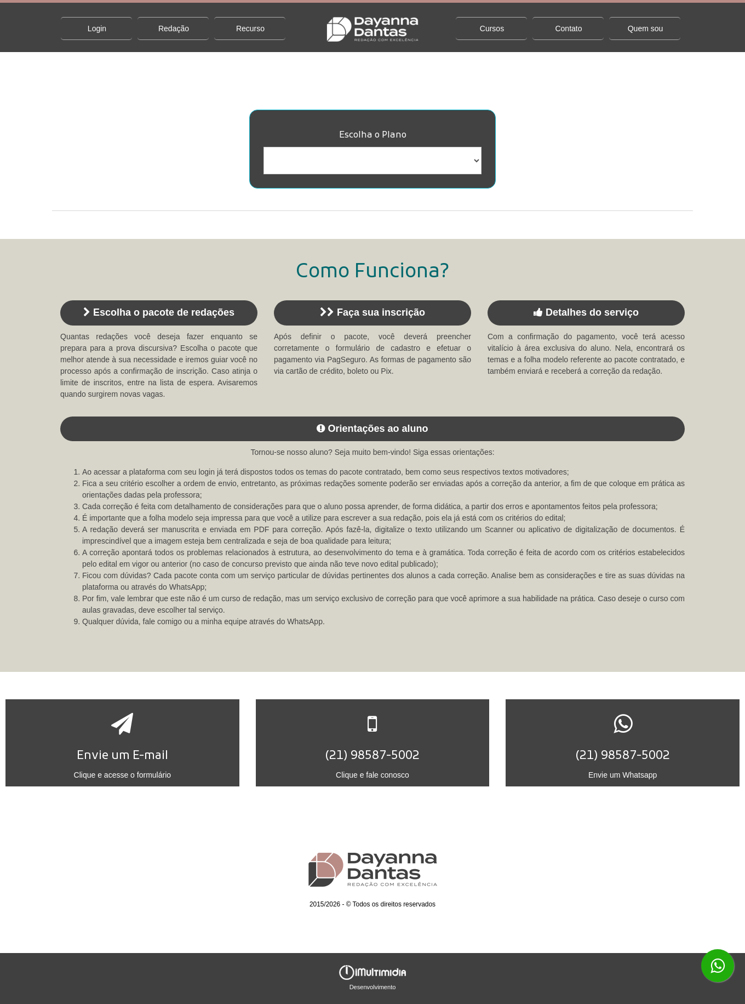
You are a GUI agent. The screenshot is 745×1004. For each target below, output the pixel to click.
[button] (122, 743)
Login (97, 28)
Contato (568, 28)
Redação (173, 28)
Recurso (250, 28)
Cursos (492, 28)
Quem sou (645, 28)
